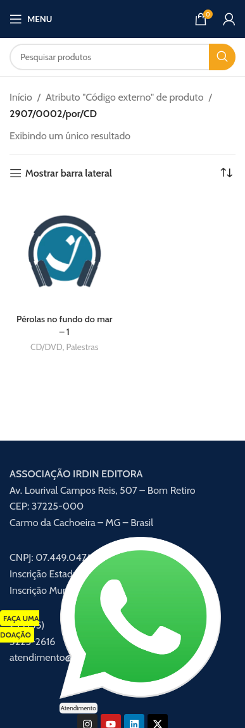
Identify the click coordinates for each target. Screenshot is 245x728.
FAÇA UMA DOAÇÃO (19, 626)
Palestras (82, 347)
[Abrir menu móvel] (30, 19)
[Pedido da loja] (226, 173)
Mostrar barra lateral (68, 173)
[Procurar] (122, 57)
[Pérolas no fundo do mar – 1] (64, 252)
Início (20, 97)
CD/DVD (46, 347)
